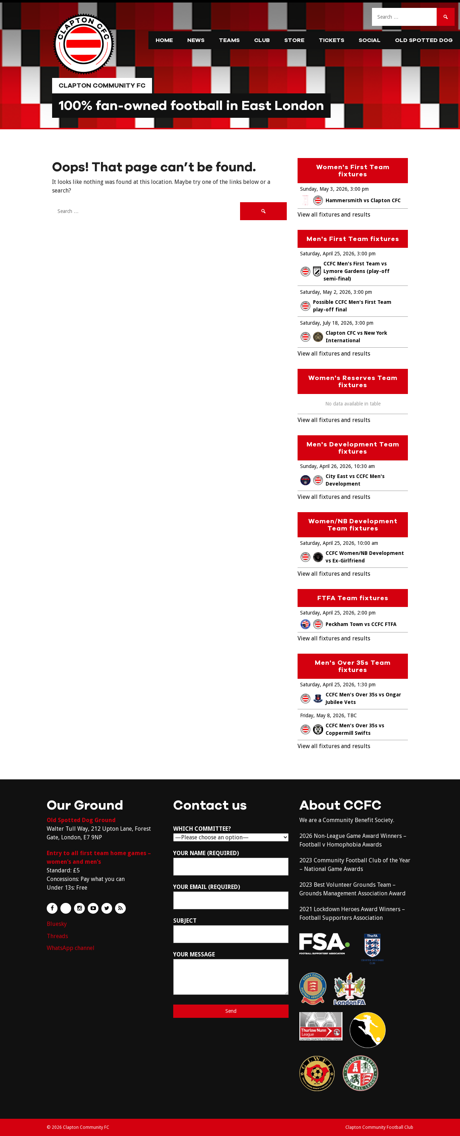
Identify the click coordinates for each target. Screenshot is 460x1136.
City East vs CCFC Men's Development (342, 480)
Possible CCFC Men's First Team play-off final (345, 305)
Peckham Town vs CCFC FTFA (348, 624)
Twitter (106, 908)
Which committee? (231, 833)
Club (262, 40)
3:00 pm (359, 189)
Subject (231, 930)
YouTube (93, 908)
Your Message (231, 973)
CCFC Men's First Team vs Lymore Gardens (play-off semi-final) (345, 271)
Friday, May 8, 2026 (322, 715)
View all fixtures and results (334, 214)
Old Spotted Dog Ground (81, 820)
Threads (57, 936)
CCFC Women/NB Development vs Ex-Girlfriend (352, 557)
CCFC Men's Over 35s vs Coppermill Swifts (342, 729)
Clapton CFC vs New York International (343, 336)
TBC (352, 715)
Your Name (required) (231, 863)
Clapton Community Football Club (379, 1127)
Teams (229, 40)
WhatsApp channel (71, 948)
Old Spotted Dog (424, 40)
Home (164, 40)
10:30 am (364, 466)
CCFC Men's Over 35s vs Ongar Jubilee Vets (350, 698)
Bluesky (57, 924)
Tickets (331, 40)
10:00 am (367, 543)
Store (294, 40)
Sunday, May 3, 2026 (324, 189)
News (195, 40)
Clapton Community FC (102, 85)
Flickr (65, 908)
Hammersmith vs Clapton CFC (350, 200)
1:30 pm (366, 684)
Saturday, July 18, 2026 (326, 323)
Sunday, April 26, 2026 (325, 466)
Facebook (52, 908)
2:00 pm (366, 613)
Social (370, 40)
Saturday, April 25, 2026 (327, 253)
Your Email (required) (231, 896)
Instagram (79, 908)
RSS (120, 908)
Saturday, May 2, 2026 (325, 292)
